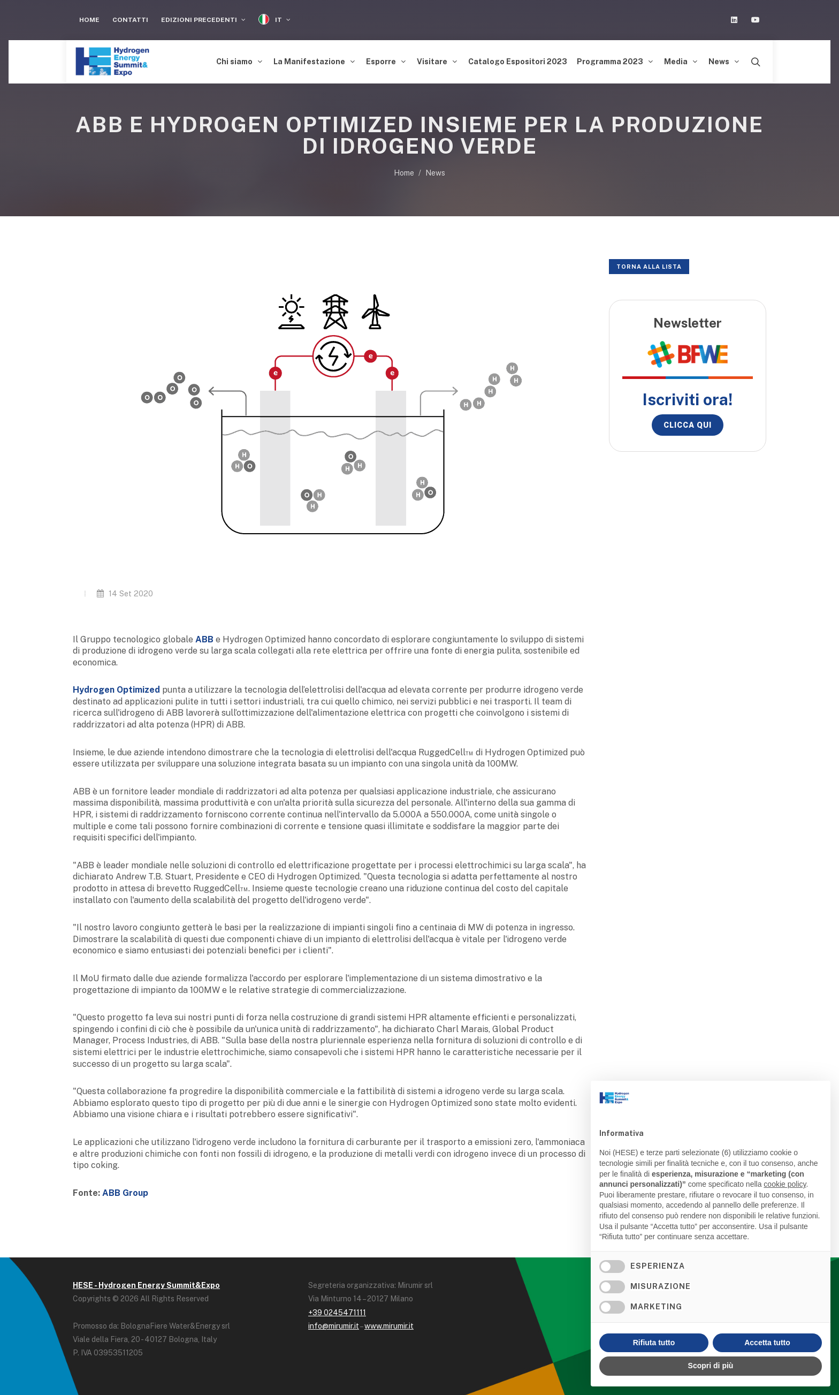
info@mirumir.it (333, 1326)
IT (274, 19)
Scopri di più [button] (711, 1365)
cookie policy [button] (785, 1184)
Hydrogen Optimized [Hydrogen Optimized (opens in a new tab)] (116, 690)
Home (89, 20)
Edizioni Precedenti (203, 19)
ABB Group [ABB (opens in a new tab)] (125, 1193)
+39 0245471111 (337, 1312)
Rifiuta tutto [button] (654, 1342)
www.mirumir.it (389, 1326)
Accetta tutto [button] (767, 1342)
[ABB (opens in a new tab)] (205, 639)
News (435, 173)
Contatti (130, 20)
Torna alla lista (649, 266)
